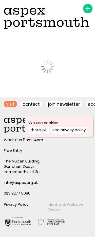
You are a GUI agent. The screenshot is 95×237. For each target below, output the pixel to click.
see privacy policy (69, 129)
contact (31, 104)
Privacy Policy (16, 204)
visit (10, 104)
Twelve (54, 209)
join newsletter (64, 104)
